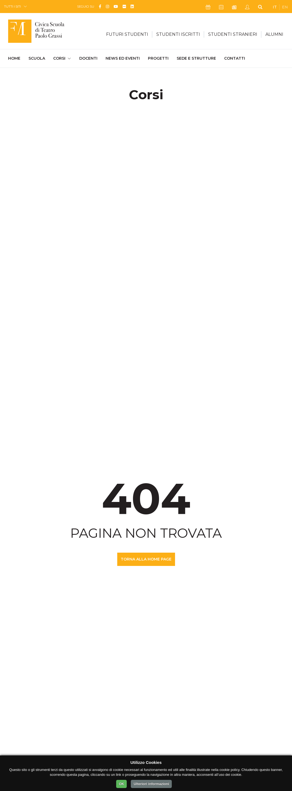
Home (14, 58)
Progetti (158, 58)
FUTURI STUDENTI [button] (127, 34)
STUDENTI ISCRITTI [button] (178, 34)
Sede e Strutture (196, 58)
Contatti (234, 58)
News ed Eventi (123, 58)
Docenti (88, 58)
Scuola (36, 58)
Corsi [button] (59, 58)
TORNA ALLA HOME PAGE (146, 559)
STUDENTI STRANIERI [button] (232, 34)
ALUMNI (274, 34)
